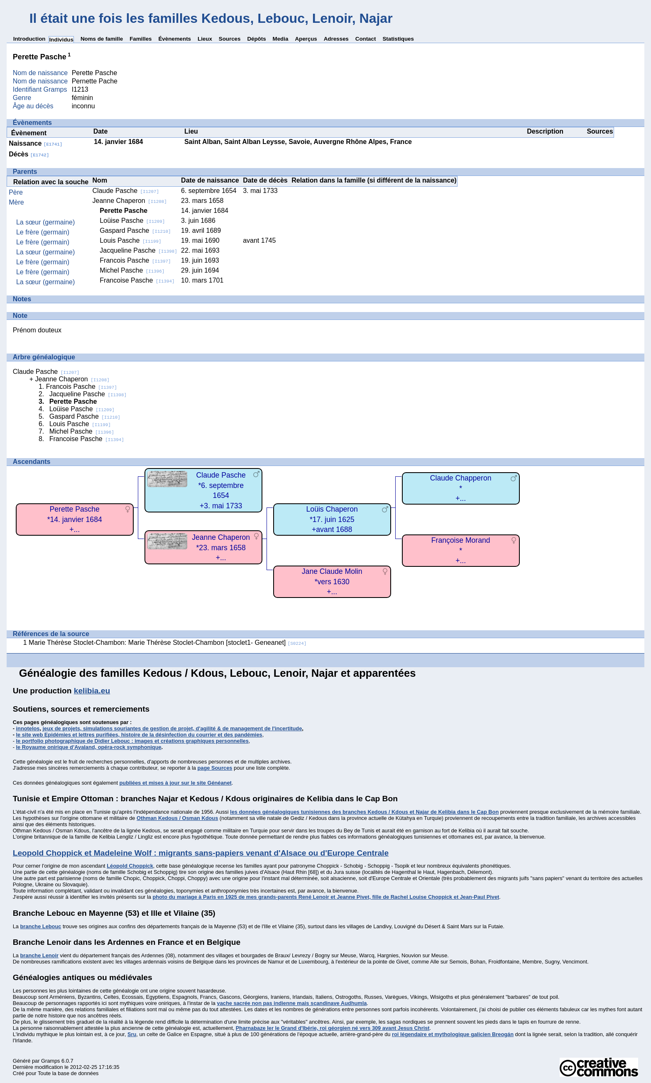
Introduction (29, 39)
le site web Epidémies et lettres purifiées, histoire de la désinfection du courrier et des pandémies (139, 735)
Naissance (35, 143)
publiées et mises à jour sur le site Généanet (176, 783)
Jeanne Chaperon (130, 200)
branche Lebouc (40, 926)
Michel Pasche (132, 270)
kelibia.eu (92, 690)
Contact (365, 39)
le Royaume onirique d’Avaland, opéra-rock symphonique (89, 747)
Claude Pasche (126, 190)
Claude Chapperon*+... (461, 488)
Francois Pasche (135, 260)
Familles (141, 39)
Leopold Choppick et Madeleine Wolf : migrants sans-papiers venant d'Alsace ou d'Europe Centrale (201, 853)
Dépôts (256, 39)
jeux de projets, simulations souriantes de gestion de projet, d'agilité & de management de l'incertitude (172, 728)
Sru (131, 1034)
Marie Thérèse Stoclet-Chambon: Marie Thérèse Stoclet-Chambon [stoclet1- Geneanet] (167, 642)
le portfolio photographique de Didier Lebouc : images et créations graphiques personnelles (132, 741)
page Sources (215, 768)
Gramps (50, 1061)
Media (281, 39)
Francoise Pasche (137, 280)
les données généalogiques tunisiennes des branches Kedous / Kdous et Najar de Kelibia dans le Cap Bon (364, 812)
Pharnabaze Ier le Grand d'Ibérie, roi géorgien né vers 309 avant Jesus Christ (333, 1028)
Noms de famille (102, 39)
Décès (29, 154)
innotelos (28, 728)
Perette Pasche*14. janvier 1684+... (74, 519)
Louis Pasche (130, 240)
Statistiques (398, 39)
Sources (230, 39)
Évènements (174, 39)
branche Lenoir (39, 955)
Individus (61, 40)
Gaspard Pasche (135, 230)
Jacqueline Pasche (138, 250)
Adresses (336, 39)
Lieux (205, 39)
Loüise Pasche (132, 220)
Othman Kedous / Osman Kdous (177, 818)
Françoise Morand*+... (460, 550)
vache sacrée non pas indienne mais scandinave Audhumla (292, 1003)
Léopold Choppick (130, 866)
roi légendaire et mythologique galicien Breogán (453, 1034)
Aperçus (306, 39)
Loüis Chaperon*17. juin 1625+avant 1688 (332, 519)
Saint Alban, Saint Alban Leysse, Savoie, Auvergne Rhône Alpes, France (298, 141)
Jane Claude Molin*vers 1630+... (332, 581)
